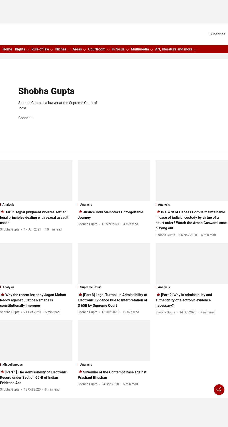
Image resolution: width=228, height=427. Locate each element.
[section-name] (36, 204)
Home (7, 49)
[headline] (34, 217)
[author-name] (10, 229)
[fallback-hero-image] (36, 180)
